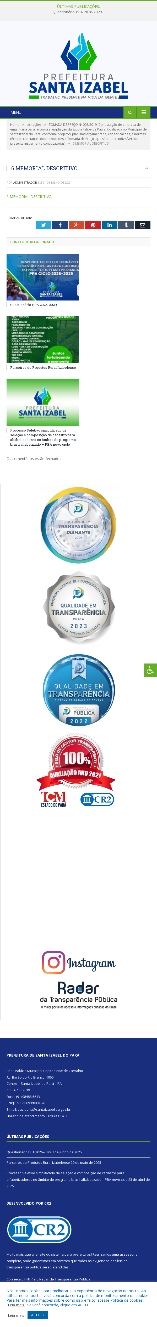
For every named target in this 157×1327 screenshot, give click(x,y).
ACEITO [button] (37, 1314)
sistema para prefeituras (71, 1254)
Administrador (25, 182)
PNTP (28, 1279)
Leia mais (16, 1304)
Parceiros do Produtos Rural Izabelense (43, 367)
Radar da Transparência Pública (64, 1279)
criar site (38, 1254)
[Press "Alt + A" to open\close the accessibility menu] (150, 670)
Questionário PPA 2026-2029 (77, 12)
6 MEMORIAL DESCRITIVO (29, 196)
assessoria (129, 1254)
